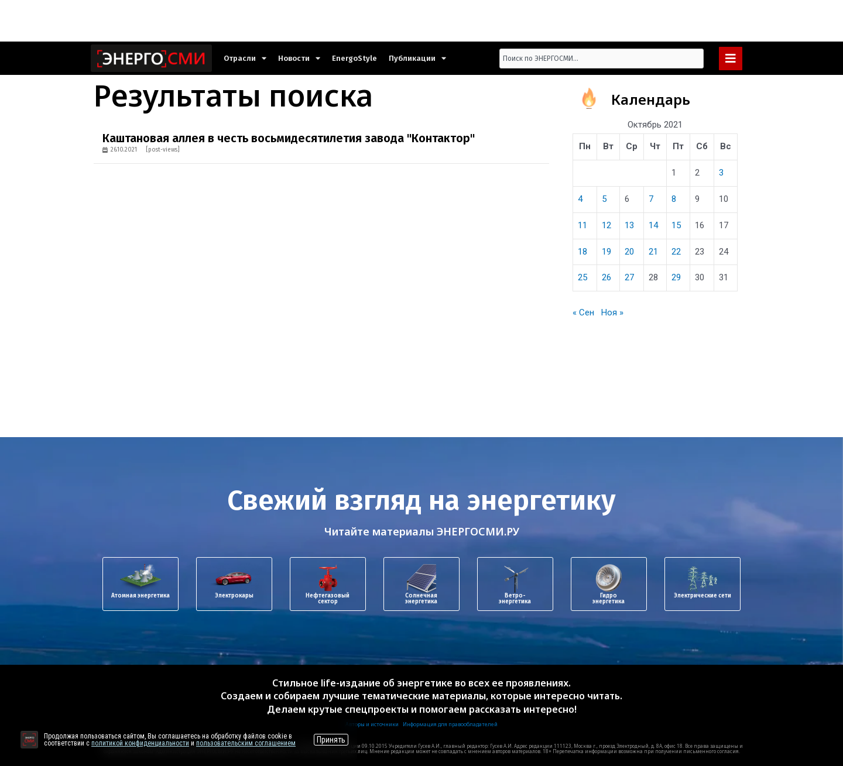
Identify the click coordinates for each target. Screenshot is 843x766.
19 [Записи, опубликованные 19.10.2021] (606, 251)
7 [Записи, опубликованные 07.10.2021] (651, 199)
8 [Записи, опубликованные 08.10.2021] (673, 199)
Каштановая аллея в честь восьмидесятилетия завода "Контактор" (288, 138)
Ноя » (612, 312)
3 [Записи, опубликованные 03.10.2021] (721, 172)
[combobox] (601, 58)
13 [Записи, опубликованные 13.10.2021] (629, 225)
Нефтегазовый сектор (327, 598)
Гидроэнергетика (608, 598)
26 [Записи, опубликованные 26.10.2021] (606, 277)
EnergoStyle (354, 58)
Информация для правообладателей (450, 724)
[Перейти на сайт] (29, 739)
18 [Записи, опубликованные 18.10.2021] (582, 251)
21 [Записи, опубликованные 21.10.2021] (653, 251)
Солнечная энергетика (421, 598)
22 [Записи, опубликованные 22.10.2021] (676, 251)
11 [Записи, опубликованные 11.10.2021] (582, 225)
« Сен (583, 312)
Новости (299, 58)
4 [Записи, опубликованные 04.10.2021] (580, 199)
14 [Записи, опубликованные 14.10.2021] (653, 225)
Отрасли (245, 58)
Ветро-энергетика (515, 598)
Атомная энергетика (140, 595)
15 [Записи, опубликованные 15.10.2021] (676, 225)
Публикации (417, 58)
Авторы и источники (372, 724)
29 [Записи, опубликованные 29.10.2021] (676, 277)
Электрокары (234, 595)
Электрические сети (702, 595)
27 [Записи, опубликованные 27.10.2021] (629, 277)
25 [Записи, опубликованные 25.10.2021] (582, 277)
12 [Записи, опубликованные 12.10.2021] (606, 225)
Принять (331, 739)
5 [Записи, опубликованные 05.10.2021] (604, 199)
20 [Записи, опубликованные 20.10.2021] (629, 251)
